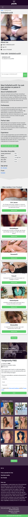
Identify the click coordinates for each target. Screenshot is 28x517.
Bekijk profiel (14, 210)
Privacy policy (14, 512)
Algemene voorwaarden (14, 511)
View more (14, 337)
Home (2, 10)
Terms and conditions (6, 508)
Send (25, 75)
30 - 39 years (4, 168)
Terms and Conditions (14, 388)
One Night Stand (18, 157)
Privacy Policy (15, 508)
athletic (16, 155)
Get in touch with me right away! (10, 146)
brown (16, 159)
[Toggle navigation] (3, 7)
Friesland (3, 172)
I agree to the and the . (13, 389)
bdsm (16, 153)
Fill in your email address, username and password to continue (14, 377)
